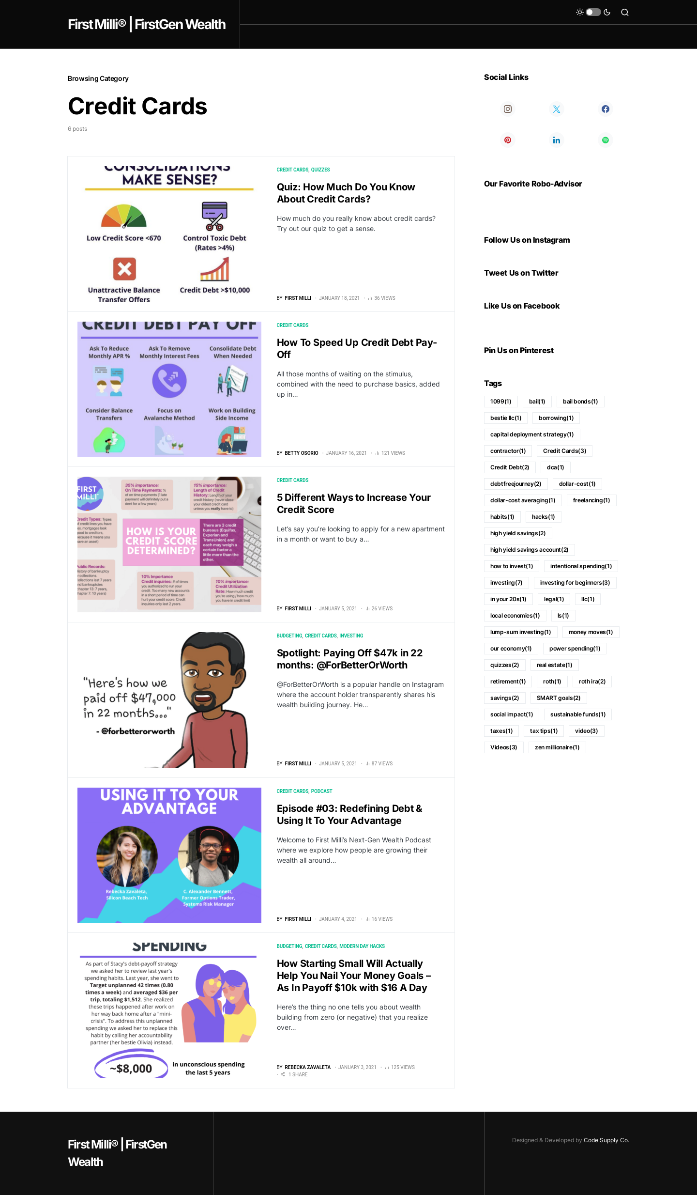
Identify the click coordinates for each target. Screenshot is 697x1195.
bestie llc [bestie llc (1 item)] (505, 417)
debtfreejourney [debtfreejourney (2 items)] (516, 483)
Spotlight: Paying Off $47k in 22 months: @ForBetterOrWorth (350, 659)
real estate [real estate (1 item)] (555, 664)
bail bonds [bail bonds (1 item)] (580, 401)
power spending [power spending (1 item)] (574, 648)
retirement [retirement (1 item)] (508, 681)
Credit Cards (293, 169)
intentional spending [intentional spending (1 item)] (581, 566)
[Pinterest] (507, 139)
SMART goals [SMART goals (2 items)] (559, 697)
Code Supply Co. (606, 1140)
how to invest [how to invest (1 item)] (511, 566)
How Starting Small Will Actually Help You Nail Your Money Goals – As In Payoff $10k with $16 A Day (354, 975)
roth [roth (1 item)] (552, 681)
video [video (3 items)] (586, 730)
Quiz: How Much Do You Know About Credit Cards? (346, 193)
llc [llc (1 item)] (587, 599)
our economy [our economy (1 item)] (511, 648)
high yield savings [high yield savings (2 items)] (518, 533)
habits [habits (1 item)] (502, 516)
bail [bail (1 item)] (537, 401)
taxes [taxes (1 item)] (501, 730)
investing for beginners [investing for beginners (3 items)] (575, 582)
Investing (351, 635)
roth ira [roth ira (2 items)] (592, 681)
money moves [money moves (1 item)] (591, 632)
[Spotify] (605, 139)
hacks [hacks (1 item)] (543, 516)
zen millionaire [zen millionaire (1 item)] (557, 747)
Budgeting (290, 635)
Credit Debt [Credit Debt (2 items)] (510, 467)
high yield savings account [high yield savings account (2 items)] (529, 549)
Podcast (322, 791)
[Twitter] (556, 108)
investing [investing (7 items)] (506, 582)
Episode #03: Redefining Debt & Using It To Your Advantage (350, 814)
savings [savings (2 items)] (504, 697)
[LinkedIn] (556, 139)
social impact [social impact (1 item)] (511, 714)
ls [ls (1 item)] (563, 615)
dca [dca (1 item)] (555, 467)
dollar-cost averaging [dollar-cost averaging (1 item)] (523, 500)
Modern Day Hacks (362, 946)
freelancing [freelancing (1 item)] (591, 500)
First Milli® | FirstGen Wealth (146, 24)
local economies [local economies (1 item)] (515, 615)
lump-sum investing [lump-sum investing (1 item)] (520, 632)
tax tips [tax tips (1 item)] (544, 730)
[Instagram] (507, 108)
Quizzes (320, 169)
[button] (593, 12)
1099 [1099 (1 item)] (501, 401)
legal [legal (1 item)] (554, 599)
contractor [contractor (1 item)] (508, 450)
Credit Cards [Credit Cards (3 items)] (564, 450)
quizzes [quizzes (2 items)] (504, 664)
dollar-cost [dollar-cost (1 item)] (577, 483)
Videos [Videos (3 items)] (503, 747)
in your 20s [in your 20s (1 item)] (508, 599)
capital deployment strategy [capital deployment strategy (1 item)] (532, 434)
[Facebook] (605, 108)
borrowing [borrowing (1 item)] (556, 417)
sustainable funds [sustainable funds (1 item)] (578, 714)
